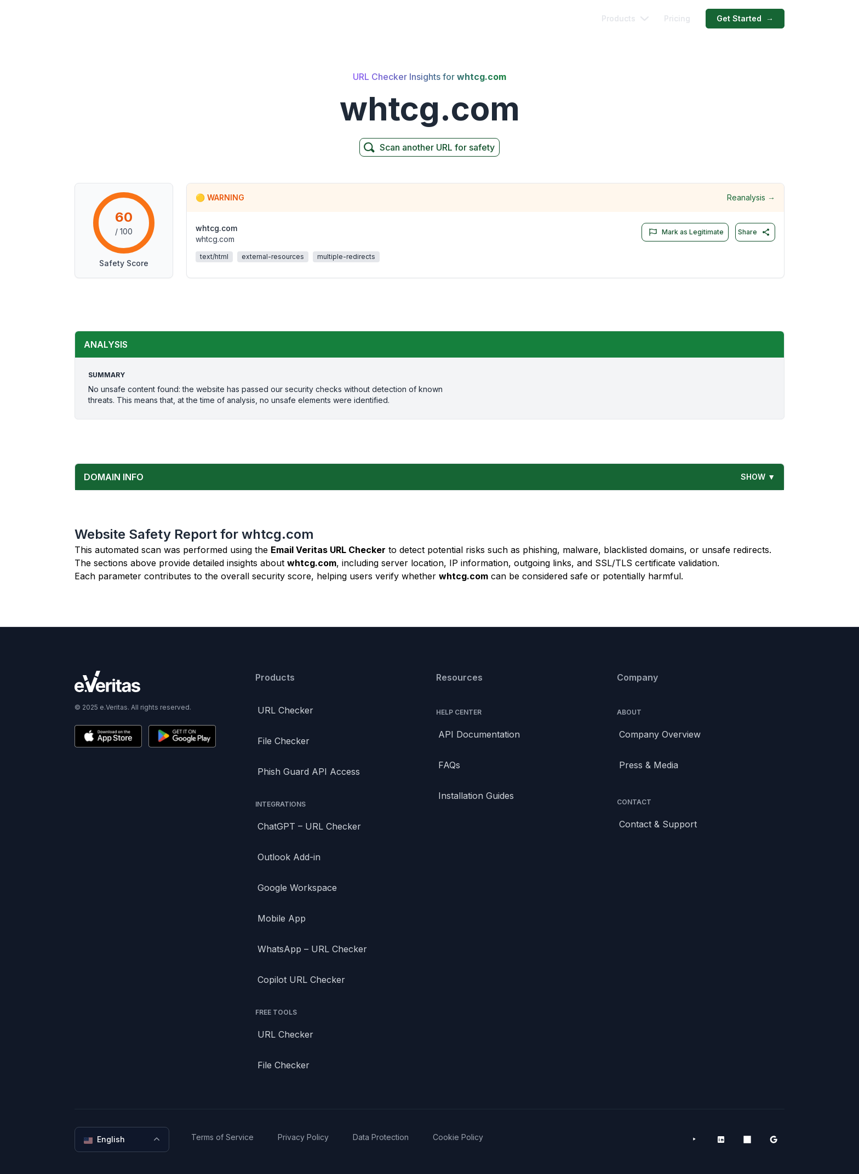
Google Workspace (297, 887)
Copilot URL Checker (301, 979)
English (123, 1139)
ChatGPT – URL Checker (309, 826)
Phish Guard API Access (308, 771)
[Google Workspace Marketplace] (773, 1139)
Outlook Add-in (288, 856)
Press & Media (648, 764)
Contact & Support (658, 824)
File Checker (283, 740)
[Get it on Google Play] (182, 736)
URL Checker (285, 710)
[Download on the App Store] (108, 736)
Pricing (677, 18)
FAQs (449, 764)
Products (625, 18)
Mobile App (281, 918)
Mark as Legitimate (684, 232)
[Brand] (145, 681)
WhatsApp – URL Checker (312, 948)
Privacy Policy (303, 1137)
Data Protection (381, 1137)
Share (754, 232)
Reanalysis (751, 197)
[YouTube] (695, 1139)
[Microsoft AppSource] (747, 1139)
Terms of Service (222, 1137)
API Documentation (479, 734)
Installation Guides (476, 795)
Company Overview (660, 734)
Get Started (745, 18)
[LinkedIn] (721, 1139)
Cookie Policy (458, 1137)
